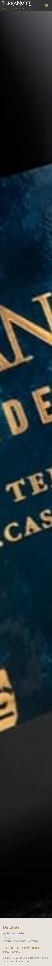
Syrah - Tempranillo (13, 933)
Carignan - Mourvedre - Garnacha (20, 941)
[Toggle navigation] (46, 5)
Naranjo (7, 937)
